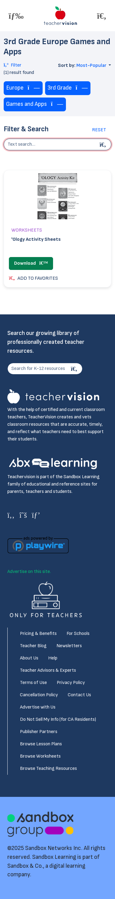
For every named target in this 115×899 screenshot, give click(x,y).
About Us (29, 658)
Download (31, 263)
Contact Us (79, 695)
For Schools (78, 633)
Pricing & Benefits (38, 633)
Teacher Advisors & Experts (48, 670)
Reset (99, 130)
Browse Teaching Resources (48, 768)
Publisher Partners (38, 732)
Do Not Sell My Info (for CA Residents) (58, 719)
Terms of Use (33, 683)
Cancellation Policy (39, 695)
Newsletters (69, 646)
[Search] (74, 368)
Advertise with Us (38, 707)
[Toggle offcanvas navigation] (16, 16)
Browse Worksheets (40, 756)
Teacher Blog (33, 646)
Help (52, 658)
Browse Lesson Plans (41, 744)
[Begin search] (103, 144)
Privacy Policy (71, 683)
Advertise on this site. (29, 571)
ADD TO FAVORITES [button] (33, 278)
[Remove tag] (33, 88)
